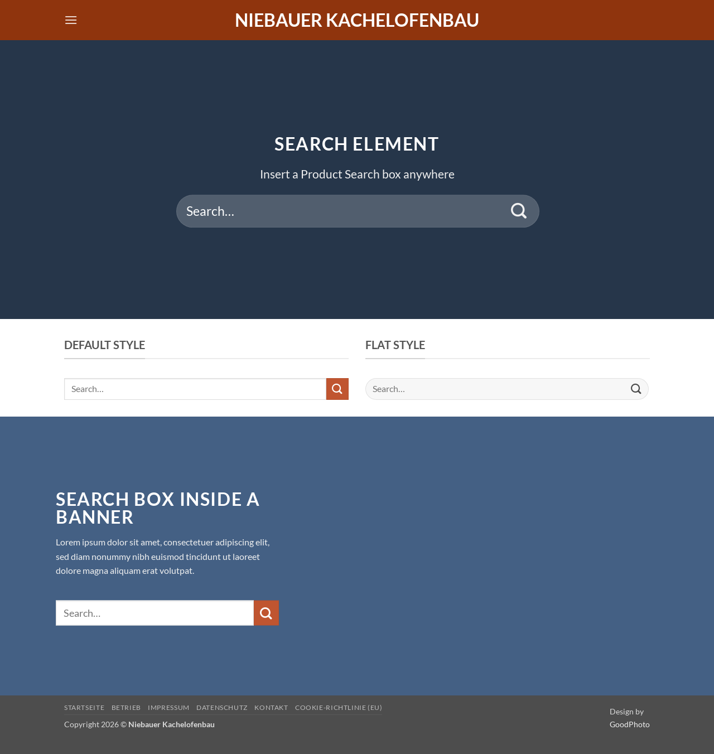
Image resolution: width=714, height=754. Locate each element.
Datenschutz (222, 707)
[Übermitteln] (519, 211)
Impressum (169, 707)
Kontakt (271, 707)
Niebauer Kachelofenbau (357, 20)
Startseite (84, 707)
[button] (71, 19)
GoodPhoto (630, 724)
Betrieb (126, 707)
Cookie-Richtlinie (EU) (338, 707)
